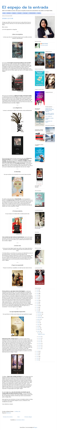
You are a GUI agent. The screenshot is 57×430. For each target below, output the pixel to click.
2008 (37, 359)
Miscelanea (8, 412)
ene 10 (39, 341)
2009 (37, 358)
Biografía (14, 13)
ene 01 (39, 348)
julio (38, 321)
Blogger (35, 427)
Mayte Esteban (45, 43)
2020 (37, 300)
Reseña (39, 13)
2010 (37, 356)
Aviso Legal (25, 13)
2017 (37, 305)
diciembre (39, 312)
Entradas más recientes (8, 416)
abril (38, 326)
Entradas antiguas (28, 416)
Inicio (4, 13)
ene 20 (39, 338)
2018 (37, 303)
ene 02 (39, 346)
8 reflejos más (17, 411)
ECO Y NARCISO (48, 116)
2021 (37, 298)
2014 (37, 310)
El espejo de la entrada (25, 7)
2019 (37, 302)
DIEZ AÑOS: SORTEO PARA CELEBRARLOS (49, 114)
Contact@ (19, 13)
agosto (38, 319)
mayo (38, 324)
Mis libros (8, 13)
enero (38, 331)
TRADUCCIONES (32, 13)
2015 (37, 309)
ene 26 (39, 336)
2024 (37, 293)
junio (38, 322)
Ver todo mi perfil (44, 45)
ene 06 (39, 343)
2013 (37, 351)
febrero (39, 329)
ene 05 (39, 345)
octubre (39, 315)
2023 (37, 295)
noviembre (39, 314)
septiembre (39, 317)
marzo (38, 327)
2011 (37, 354)
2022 (37, 296)
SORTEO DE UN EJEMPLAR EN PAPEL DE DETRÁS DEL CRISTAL (49, 110)
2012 (37, 353)
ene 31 (39, 332)
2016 (37, 307)
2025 (37, 291)
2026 (37, 290)
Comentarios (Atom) (20, 419)
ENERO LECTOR (7, 18)
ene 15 (39, 340)
